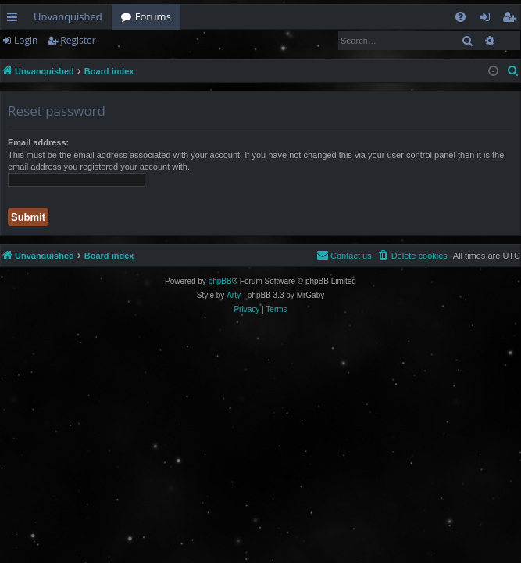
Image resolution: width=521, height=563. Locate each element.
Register (77, 40)
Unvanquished (68, 16)
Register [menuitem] (512, 19)
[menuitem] (460, 17)
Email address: (38, 142)
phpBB (220, 281)
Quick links (15, 19)
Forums (153, 16)
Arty (234, 295)
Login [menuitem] (488, 19)
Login (25, 40)
